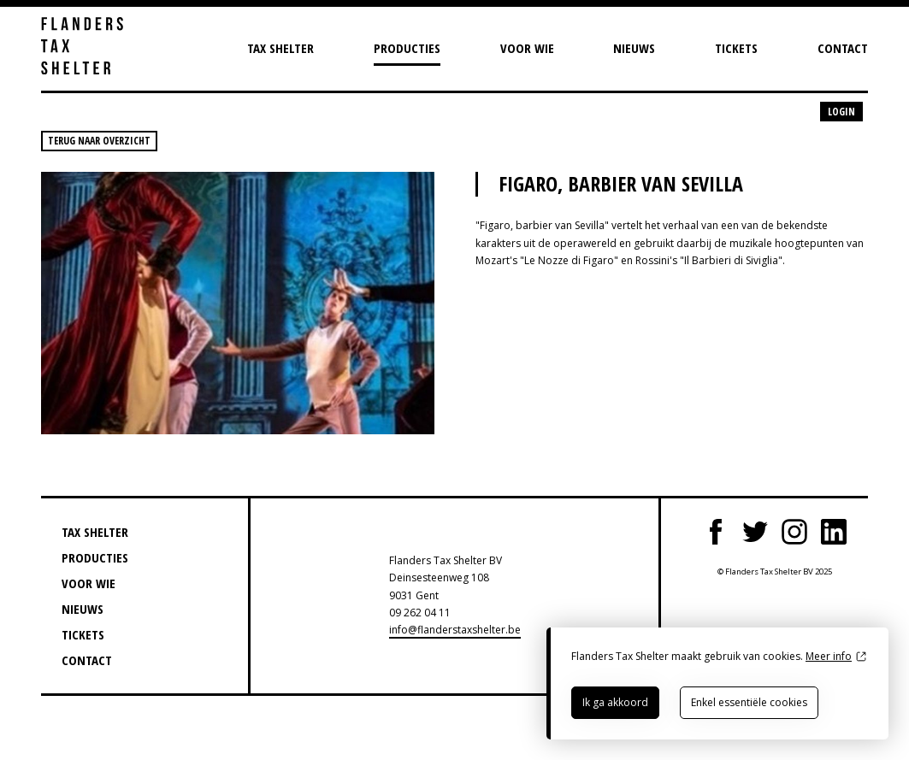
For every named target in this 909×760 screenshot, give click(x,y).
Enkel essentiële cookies (749, 702)
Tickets (736, 47)
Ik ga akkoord (615, 702)
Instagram (794, 532)
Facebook (716, 532)
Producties (407, 47)
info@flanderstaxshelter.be (455, 629)
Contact (843, 47)
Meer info (829, 656)
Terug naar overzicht (99, 140)
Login (841, 111)
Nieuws (634, 47)
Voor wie (527, 47)
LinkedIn (834, 532)
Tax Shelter (280, 47)
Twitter (755, 532)
